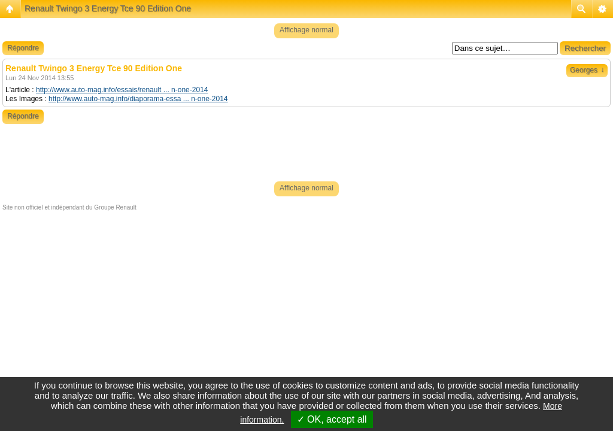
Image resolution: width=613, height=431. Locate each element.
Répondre (23, 48)
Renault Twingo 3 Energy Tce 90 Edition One (108, 8)
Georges (587, 70)
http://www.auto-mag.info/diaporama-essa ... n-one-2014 (138, 99)
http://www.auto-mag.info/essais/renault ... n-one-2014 (122, 90)
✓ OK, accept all (332, 419)
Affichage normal (306, 30)
